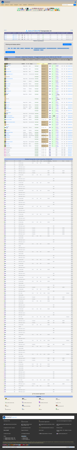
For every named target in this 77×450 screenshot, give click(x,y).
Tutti (9, 48)
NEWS (2, 4)
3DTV (18, 48)
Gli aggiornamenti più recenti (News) (10, 424)
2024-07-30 (70, 113)
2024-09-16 (70, 81)
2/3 (50, 63)
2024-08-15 (70, 107)
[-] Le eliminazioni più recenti (51, 48)
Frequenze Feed (25, 437)
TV (11, 48)
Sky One (7, 93)
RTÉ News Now (8, 108)
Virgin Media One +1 (9, 74)
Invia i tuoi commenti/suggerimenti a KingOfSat (64, 420)
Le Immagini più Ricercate (25, 433)
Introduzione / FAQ (7, 420)
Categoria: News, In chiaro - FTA (10, 438)
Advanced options (67, 44)
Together (7, 133)
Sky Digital (36, 66)
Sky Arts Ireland (8, 119)
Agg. (69, 59)
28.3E (5, 30)
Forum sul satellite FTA (26, 439)
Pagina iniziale (10, 417)
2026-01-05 (70, 66)
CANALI (11, 4)
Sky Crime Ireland (9, 115)
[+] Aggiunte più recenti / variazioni (39, 48)
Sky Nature (8, 85)
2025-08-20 (70, 104)
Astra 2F (31, 31)
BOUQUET (16, 4)
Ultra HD (22, 48)
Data (32, 48)
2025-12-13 (70, 88)
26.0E (71, 30)
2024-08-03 (70, 74)
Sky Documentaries (9, 78)
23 (28, 63)
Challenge (8, 137)
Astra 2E (15, 34)
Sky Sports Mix (8, 71)
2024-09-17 (70, 108)
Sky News (7, 143)
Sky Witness (8, 135)
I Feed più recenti (25, 438)
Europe (31, 63)
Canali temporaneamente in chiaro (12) (46, 427)
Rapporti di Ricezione (24, 430)
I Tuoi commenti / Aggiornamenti (39, 393)
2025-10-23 (70, 149)
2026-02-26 (70, 94)
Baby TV (7, 107)
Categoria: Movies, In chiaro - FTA (10, 439)
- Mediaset (66, 430)
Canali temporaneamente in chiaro (63, 48)
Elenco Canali (41, 430)
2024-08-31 (70, 91)
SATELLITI (7, 4)
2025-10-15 (70, 68)
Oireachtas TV (8, 91)
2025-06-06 (70, 147)
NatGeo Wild (8, 112)
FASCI (21, 4)
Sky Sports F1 (8, 65)
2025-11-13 (70, 71)
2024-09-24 (70, 130)
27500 (49, 63)
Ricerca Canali (59, 427)
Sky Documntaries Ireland (10, 122)
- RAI (63, 430)
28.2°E (37, 31)
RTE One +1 (8, 130)
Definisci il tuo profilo (24, 421)
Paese (24, 59)
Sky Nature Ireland (9, 141)
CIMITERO (25, 4)
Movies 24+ (8, 145)
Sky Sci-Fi (7, 104)
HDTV (15, 48)
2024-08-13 (70, 83)
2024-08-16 (70, 119)
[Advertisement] (38, 20)
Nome (7, 59)
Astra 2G (15, 39)
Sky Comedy (8, 83)
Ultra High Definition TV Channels (45, 433)
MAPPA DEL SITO (31, 4)
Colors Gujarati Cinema (10, 117)
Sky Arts (7, 126)
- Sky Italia (69, 430)
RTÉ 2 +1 (7, 81)
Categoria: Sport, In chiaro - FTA (10, 437)
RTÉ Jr (7, 87)
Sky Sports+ (8, 68)
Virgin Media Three (9, 132)
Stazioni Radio (27, 48)
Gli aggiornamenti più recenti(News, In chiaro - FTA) (26, 425)
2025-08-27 (70, 133)
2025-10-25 (70, 143)
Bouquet (58, 430)
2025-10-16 (70, 110)
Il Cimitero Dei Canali (7, 433)
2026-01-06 (70, 102)
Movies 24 (8, 102)
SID (50, 59)
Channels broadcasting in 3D (62, 433)
